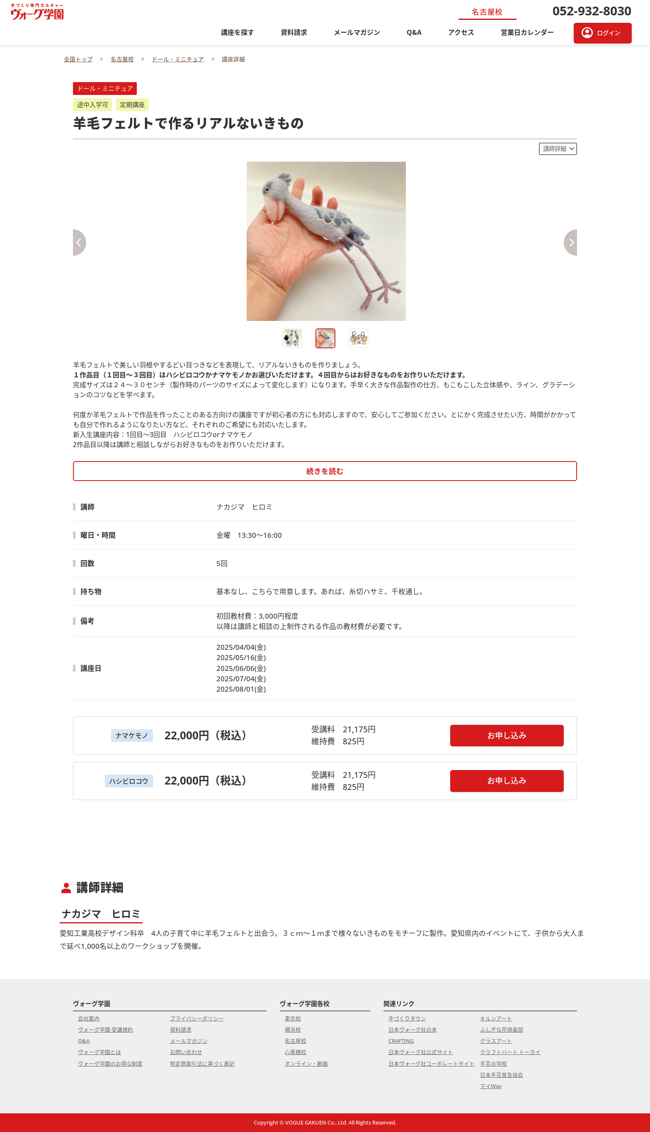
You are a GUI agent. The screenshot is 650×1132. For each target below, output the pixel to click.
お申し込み (506, 735)
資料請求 (294, 32)
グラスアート (496, 1041)
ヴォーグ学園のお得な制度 (110, 1063)
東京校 (293, 1018)
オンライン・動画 (306, 1063)
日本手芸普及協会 (501, 1075)
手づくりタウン (407, 1018)
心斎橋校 (295, 1052)
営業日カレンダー (527, 32)
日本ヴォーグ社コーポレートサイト (431, 1063)
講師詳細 (554, 149)
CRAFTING (401, 1041)
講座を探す (237, 32)
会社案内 (88, 1018)
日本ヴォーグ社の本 (412, 1029)
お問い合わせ (186, 1052)
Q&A (414, 32)
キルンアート (496, 1018)
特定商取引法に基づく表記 (202, 1063)
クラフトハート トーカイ (510, 1052)
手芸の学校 (493, 1063)
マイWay (491, 1086)
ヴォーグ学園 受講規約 (105, 1029)
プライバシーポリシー (197, 1018)
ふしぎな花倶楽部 (501, 1029)
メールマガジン (357, 32)
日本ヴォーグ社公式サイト (420, 1052)
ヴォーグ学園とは (99, 1052)
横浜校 (293, 1029)
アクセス (461, 32)
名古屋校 (295, 1041)
